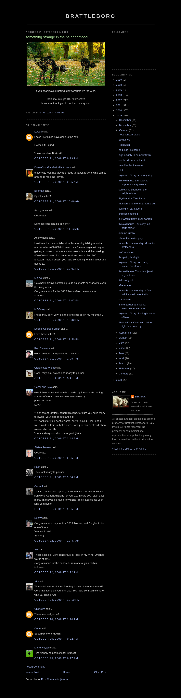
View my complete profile (129, 449)
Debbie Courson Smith (47, 328)
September (125, 332)
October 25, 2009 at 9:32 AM (56, 638)
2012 (119, 100)
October (124, 130)
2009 (119, 115)
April (122, 358)
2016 (119, 89)
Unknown (39, 608)
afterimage (125, 285)
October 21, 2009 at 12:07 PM (57, 300)
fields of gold (126, 280)
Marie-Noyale (42, 647)
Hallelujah (124, 144)
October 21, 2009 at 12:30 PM (57, 319)
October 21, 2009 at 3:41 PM (56, 378)
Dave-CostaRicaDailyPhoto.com (52, 167)
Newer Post (32, 672)
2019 (119, 79)
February (124, 368)
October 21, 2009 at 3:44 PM (56, 438)
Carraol (38, 486)
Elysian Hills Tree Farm (132, 198)
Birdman (39, 190)
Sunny (38, 517)
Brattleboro (91, 16)
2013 (119, 95)
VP (36, 549)
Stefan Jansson (43, 447)
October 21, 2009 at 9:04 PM (56, 477)
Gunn (37, 628)
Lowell (38, 131)
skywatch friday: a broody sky (135, 175)
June (122, 348)
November (125, 125)
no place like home (129, 149)
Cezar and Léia (43, 386)
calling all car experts (130, 208)
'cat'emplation (126, 252)
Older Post (100, 672)
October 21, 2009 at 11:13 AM (57, 228)
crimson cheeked (128, 213)
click (121, 170)
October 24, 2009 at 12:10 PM (57, 599)
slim (36, 581)
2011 (119, 105)
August (123, 337)
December (125, 120)
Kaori (37, 466)
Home (66, 672)
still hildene (125, 299)
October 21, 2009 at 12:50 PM (57, 339)
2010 (119, 110)
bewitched (124, 139)
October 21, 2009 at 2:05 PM (56, 358)
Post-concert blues (129, 134)
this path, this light (129, 257)
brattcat (141, 397)
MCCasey (40, 309)
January (124, 373)
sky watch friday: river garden (135, 218)
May (122, 353)
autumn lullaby (127, 233)
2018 (119, 84)
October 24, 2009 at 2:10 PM (56, 619)
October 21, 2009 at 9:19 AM (56, 158)
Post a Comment (35, 666)
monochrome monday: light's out (137, 203)
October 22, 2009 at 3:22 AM (56, 572)
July (121, 342)
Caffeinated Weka (44, 367)
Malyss (38, 277)
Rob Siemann (42, 348)
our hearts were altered (132, 160)
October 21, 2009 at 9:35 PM (56, 509)
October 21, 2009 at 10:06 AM (57, 201)
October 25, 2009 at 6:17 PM (56, 658)
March (123, 363)
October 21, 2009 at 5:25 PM (56, 457)
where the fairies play (131, 238)
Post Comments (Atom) (54, 679)
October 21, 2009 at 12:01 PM (57, 268)
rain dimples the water (131, 165)
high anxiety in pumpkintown (135, 155)
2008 (119, 379)
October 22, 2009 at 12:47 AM (57, 540)
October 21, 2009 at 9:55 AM (56, 181)
